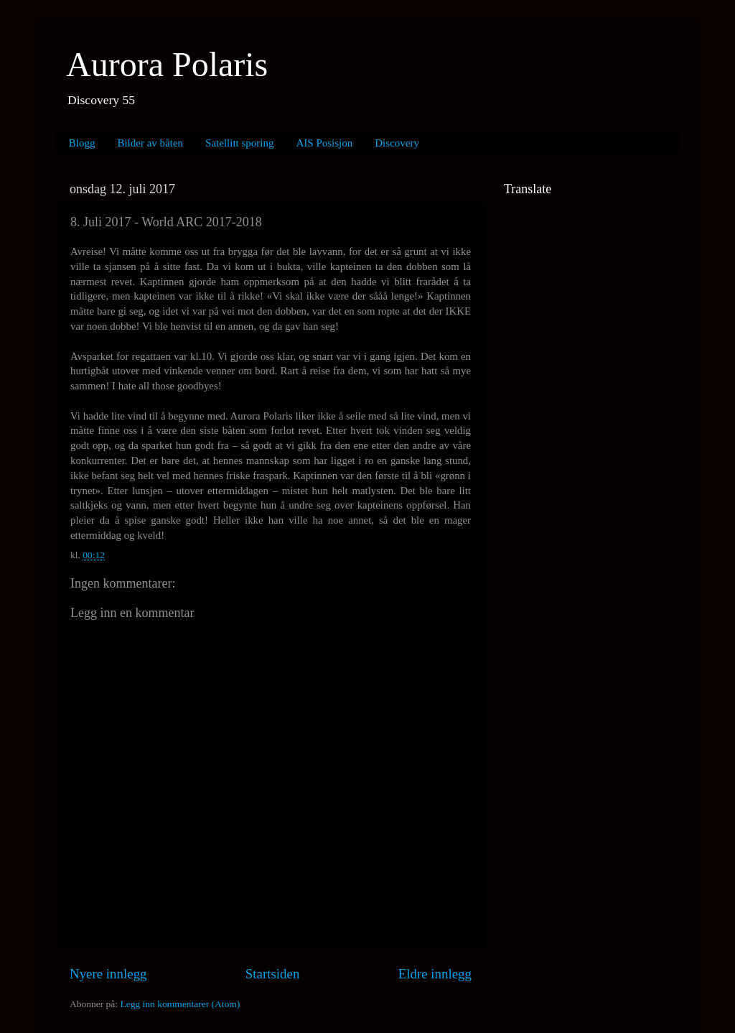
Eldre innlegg (435, 973)
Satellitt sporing (239, 143)
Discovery (397, 143)
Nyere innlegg (108, 973)
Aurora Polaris (167, 64)
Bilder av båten (150, 143)
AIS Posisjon (324, 143)
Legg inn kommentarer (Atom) (180, 1004)
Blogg (82, 143)
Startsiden (272, 973)
